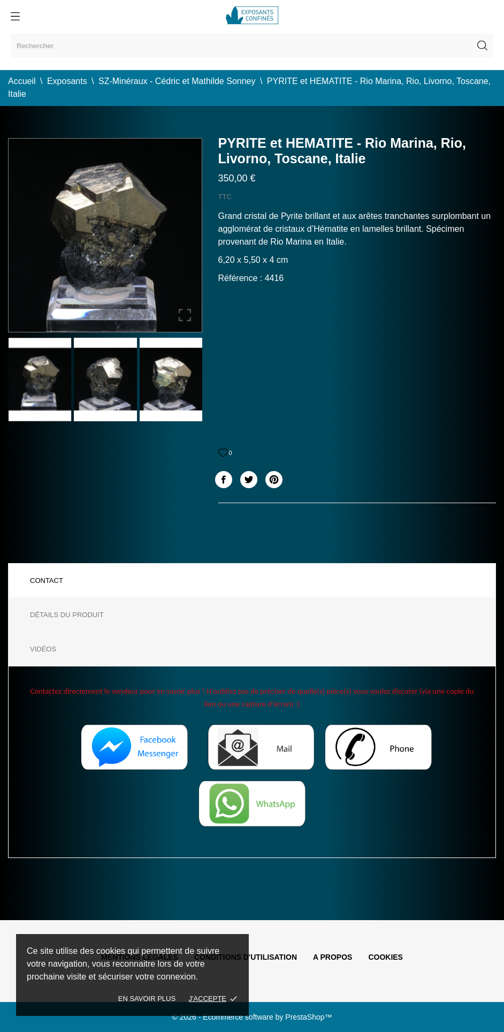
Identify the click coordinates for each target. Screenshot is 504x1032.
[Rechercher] (252, 46)
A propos (332, 957)
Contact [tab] (46, 580)
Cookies (385, 957)
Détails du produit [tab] (67, 615)
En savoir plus (146, 999)
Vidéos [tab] (43, 649)
